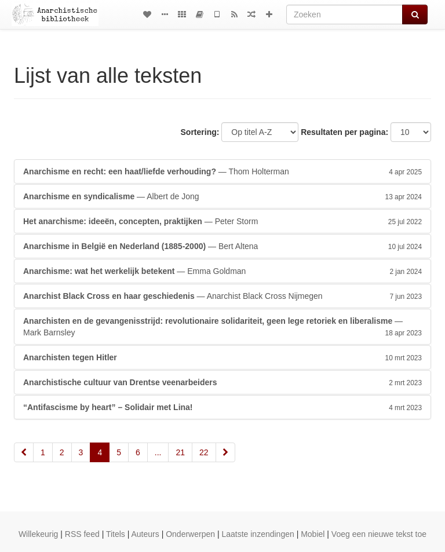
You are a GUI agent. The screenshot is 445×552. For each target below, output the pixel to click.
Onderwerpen (190, 534)
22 (204, 452)
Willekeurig (38, 534)
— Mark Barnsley (222, 327)
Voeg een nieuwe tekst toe (378, 534)
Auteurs (145, 534)
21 (180, 452)
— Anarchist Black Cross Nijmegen (222, 296)
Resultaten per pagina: (344, 132)
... (158, 452)
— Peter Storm (222, 221)
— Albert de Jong (222, 196)
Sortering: (200, 132)
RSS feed (82, 534)
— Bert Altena (222, 246)
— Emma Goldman (222, 271)
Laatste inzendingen (257, 534)
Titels (115, 534)
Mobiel (312, 534)
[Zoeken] (344, 14)
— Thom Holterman (222, 171)
